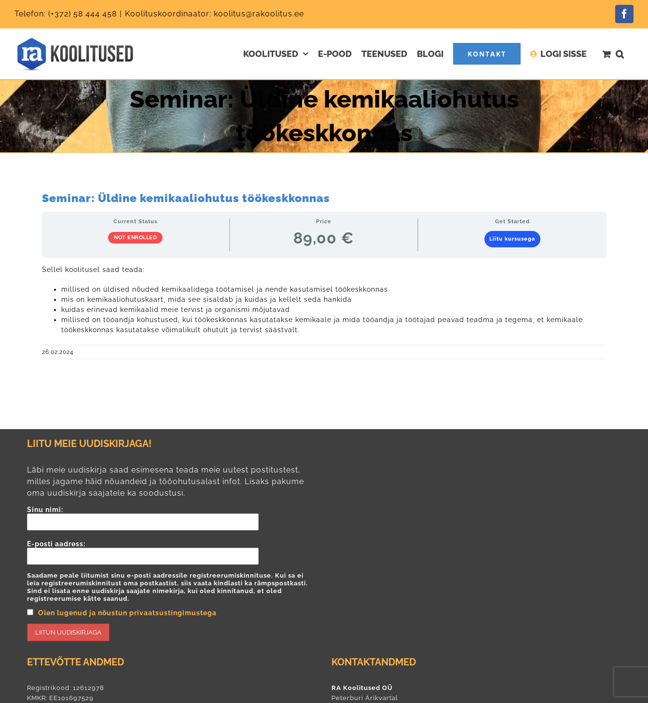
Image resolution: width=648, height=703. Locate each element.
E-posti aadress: (172, 590)
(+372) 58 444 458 (82, 13)
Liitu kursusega (512, 239)
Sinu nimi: (172, 518)
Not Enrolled (135, 237)
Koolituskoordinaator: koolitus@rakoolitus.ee (214, 13)
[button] (620, 53)
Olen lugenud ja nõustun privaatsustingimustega (127, 613)
